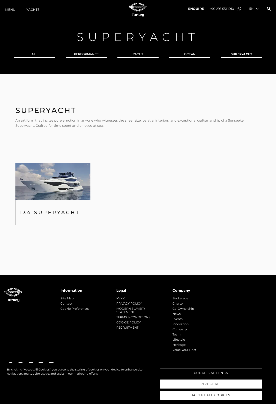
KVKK (120, 298)
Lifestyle (178, 339)
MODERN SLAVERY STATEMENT (130, 310)
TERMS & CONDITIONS (133, 317)
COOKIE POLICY (128, 322)
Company (179, 329)
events (177, 319)
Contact (66, 303)
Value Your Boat (184, 350)
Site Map (67, 298)
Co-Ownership (183, 309)
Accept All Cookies (211, 396)
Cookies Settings (211, 374)
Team (176, 334)
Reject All (211, 385)
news (176, 314)
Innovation (180, 324)
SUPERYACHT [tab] (241, 54)
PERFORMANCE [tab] (86, 54)
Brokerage (180, 298)
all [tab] (34, 54)
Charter (178, 303)
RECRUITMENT (127, 327)
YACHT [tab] (138, 54)
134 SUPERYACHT (50, 212)
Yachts (32, 10)
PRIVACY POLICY (129, 303)
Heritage (179, 345)
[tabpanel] (138, 174)
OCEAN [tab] (189, 54)
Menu (10, 10)
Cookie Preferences (74, 309)
